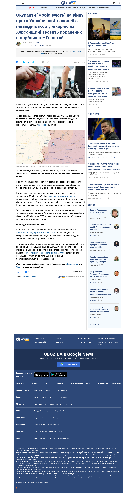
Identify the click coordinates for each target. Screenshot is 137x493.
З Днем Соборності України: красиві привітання (101, 44)
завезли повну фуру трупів (62, 196)
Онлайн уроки (53, 404)
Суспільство (103, 383)
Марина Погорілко (28, 42)
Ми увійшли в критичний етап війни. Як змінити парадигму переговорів (100, 309)
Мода (54, 438)
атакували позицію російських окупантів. (36, 232)
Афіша (36, 438)
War (37, 42)
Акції (56, 411)
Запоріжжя (48, 390)
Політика (33, 383)
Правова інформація (83, 338)
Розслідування (77, 383)
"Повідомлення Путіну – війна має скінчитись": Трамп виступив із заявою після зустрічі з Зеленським (104, 187)
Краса (49, 438)
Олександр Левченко (96, 232)
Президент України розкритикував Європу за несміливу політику (104, 153)
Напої (43, 418)
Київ (35, 390)
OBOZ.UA (107, 452)
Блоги (87, 383)
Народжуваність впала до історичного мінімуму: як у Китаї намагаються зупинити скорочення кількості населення (99, 92)
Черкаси (64, 390)
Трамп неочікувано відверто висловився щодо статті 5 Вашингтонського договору (98, 244)
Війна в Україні (43, 8)
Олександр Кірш (95, 250)
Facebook (43, 125)
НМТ (71, 404)
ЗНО (66, 404)
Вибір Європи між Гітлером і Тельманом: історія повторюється (99, 274)
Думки (91, 205)
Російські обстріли (79, 8)
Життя (60, 383)
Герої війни (31, 8)
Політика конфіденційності (107, 338)
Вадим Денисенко (95, 218)
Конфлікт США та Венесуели (61, 8)
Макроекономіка (53, 425)
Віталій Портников (95, 279)
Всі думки (94, 324)
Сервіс (62, 411)
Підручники (42, 404)
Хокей (52, 397)
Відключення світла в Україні (99, 8)
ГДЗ (35, 404)
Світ (45, 383)
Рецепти (37, 418)
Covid (60, 431)
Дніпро (56, 390)
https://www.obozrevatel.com (88, 448)
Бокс (57, 397)
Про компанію (39, 338)
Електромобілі (48, 411)
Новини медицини (40, 431)
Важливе (92, 13)
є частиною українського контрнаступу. (45, 253)
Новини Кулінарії (53, 418)
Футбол (36, 397)
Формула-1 (64, 397)
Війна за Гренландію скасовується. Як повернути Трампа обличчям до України (98, 212)
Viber (18, 267)
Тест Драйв (38, 411)
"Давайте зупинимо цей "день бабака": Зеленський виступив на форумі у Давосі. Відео (103, 146)
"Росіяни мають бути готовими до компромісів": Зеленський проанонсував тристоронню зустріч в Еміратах (104, 167)
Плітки (42, 438)
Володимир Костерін (96, 297)
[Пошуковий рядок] (119, 2)
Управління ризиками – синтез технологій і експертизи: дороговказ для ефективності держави (100, 291)
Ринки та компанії (40, 425)
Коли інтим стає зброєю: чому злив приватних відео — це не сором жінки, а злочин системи (100, 259)
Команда (59, 338)
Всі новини (116, 383)
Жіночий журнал (63, 438)
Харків (41, 390)
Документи (59, 342)
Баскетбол (44, 397)
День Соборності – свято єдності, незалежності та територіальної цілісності (103, 50)
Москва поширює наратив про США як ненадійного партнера (100, 227)
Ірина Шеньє (94, 265)
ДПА (61, 404)
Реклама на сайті (40, 342)
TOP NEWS (93, 114)
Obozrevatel (72, 264)
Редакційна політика (29, 277)
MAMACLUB (52, 431)
